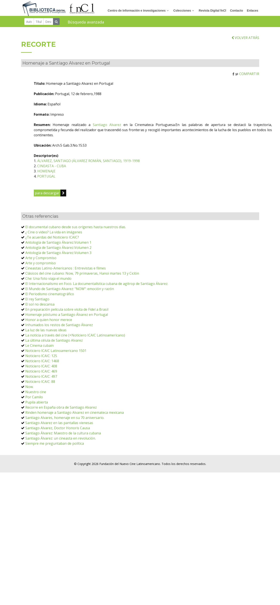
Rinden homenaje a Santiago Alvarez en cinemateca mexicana (74, 430)
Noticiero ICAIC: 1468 (42, 378)
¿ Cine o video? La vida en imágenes (53, 249)
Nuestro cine (35, 409)
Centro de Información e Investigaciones (137, 10)
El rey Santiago (37, 316)
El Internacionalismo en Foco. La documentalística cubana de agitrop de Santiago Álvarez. (96, 301)
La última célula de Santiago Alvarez (54, 357)
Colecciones (182, 10)
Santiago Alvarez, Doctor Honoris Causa (57, 445)
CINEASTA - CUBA (79, 183)
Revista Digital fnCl (212, 10)
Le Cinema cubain (39, 363)
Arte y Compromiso (40, 275)
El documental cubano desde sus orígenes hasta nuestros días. (75, 244)
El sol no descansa (39, 321)
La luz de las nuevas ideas (46, 347)
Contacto (236, 10)
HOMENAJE (74, 188)
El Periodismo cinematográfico (49, 311)
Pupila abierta (36, 419)
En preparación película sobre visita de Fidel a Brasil (66, 327)
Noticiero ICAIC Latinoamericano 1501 (55, 368)
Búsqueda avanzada (86, 22)
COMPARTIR (246, 91)
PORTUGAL (74, 193)
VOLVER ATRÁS (245, 55)
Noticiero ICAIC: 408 (41, 383)
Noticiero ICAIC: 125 (41, 373)
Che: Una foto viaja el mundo (48, 296)
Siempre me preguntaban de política (54, 461)
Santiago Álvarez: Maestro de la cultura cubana (63, 450)
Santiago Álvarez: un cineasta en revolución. (60, 455)
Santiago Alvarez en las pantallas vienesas (59, 440)
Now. (29, 404)
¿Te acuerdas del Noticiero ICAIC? (52, 254)
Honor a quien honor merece (48, 337)
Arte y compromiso (40, 280)
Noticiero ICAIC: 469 (41, 388)
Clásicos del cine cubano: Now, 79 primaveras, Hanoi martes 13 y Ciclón (82, 290)
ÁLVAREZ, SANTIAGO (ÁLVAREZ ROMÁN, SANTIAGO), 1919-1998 (116, 178)
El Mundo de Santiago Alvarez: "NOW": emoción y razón (69, 306)
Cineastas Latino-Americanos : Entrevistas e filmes (65, 285)
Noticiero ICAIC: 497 (41, 394)
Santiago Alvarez (135, 142)
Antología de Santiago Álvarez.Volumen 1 (58, 260)
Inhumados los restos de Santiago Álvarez (59, 342)
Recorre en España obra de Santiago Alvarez (61, 424)
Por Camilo (34, 414)
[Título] (39, 21)
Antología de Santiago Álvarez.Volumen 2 (58, 265)
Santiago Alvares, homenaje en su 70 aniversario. (64, 435)
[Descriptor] (48, 21)
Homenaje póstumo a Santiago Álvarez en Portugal (66, 332)
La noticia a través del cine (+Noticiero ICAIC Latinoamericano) (75, 352)
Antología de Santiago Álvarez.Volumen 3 (58, 270)
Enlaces (252, 10)
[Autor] (29, 21)
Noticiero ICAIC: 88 (40, 399)
